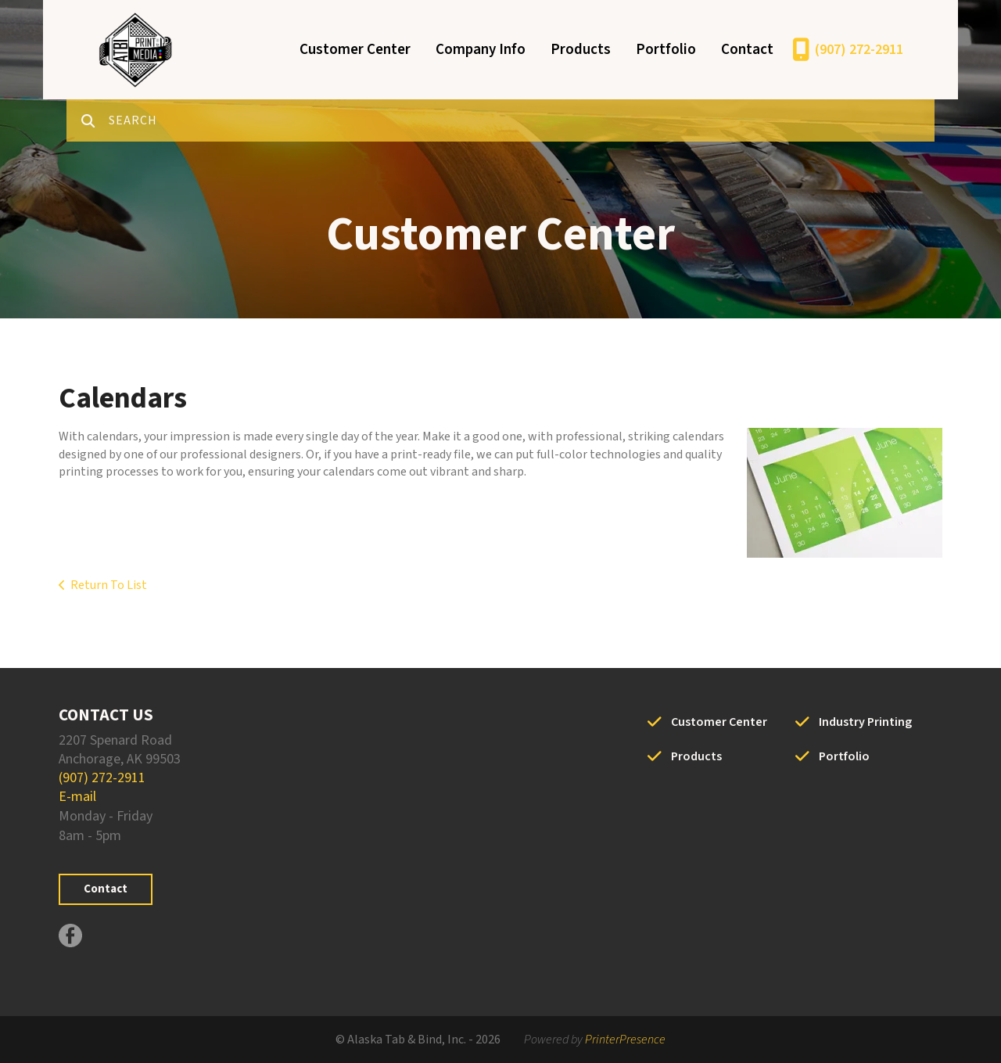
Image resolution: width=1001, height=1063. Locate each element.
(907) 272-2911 (859, 49)
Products (581, 49)
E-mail (77, 796)
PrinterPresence (625, 1039)
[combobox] (522, 120)
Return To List (108, 585)
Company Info (481, 49)
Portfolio (666, 49)
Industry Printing (865, 722)
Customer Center (355, 49)
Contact (747, 49)
